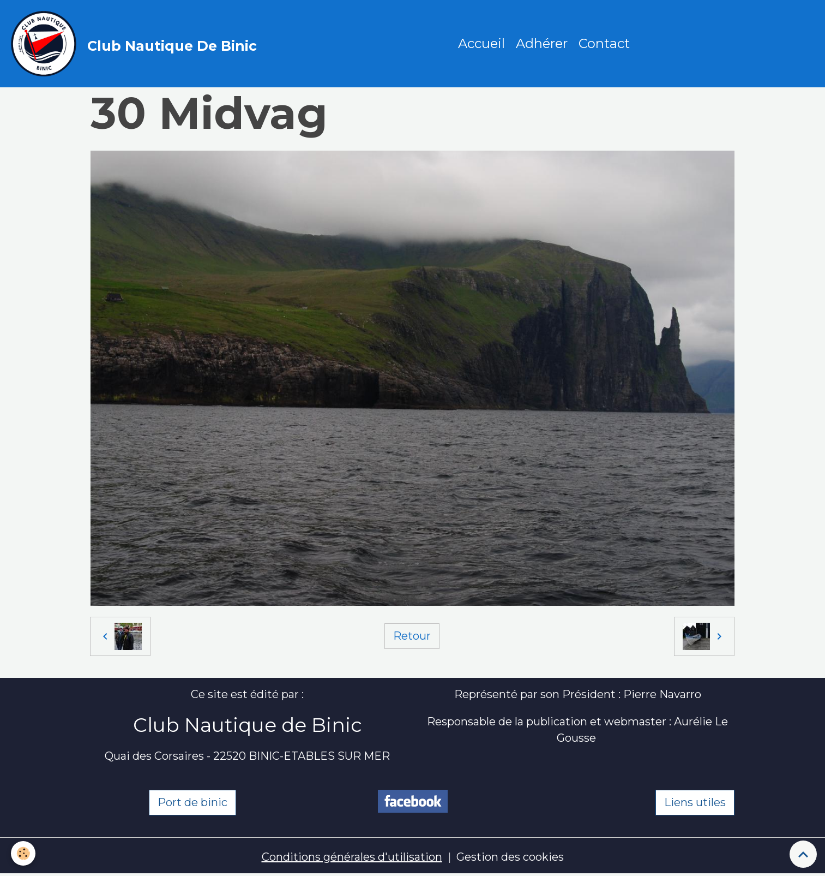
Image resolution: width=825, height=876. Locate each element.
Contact (604, 43)
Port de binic (192, 802)
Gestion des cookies (510, 856)
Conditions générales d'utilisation (352, 856)
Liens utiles (695, 802)
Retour (412, 635)
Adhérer (542, 43)
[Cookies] (23, 853)
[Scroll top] (803, 854)
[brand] (136, 43)
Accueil (481, 43)
